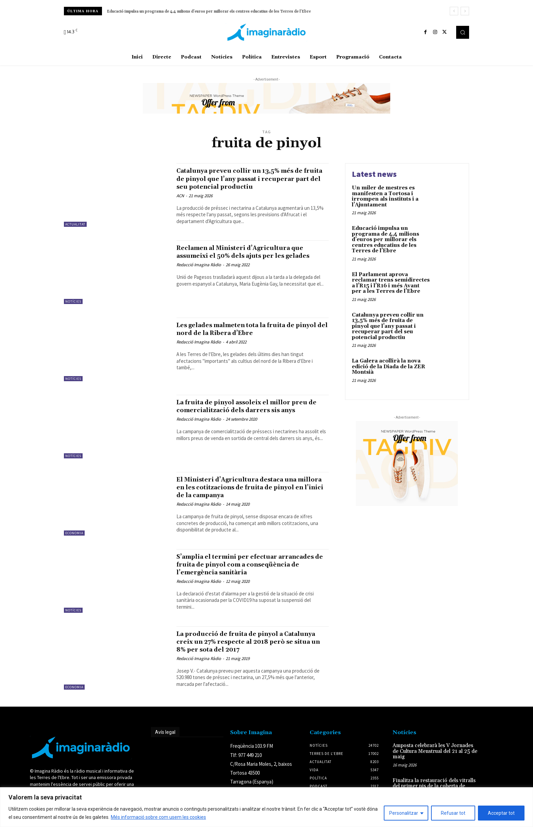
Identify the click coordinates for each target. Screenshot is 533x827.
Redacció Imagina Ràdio (198, 278)
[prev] (454, 11)
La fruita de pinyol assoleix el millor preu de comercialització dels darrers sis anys (252, 415)
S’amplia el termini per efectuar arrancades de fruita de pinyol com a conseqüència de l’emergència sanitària (250, 570)
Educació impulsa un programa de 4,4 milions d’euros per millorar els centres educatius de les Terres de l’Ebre (209, 11)
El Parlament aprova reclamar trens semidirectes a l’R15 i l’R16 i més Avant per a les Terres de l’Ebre (391, 283)
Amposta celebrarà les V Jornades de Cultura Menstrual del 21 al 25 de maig (435, 756)
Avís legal (165, 737)
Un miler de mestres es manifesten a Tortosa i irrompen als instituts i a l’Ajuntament (385, 196)
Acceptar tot (501, 813)
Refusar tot (453, 813)
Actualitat (75, 224)
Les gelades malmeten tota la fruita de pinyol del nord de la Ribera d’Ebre (247, 334)
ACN (180, 203)
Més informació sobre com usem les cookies (158, 817)
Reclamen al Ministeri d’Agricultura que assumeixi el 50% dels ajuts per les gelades (252, 261)
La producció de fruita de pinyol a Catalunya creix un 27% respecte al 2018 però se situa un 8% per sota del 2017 (250, 647)
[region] (266, 807)
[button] (462, 32)
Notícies (73, 307)
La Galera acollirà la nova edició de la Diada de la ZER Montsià (388, 366)
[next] (465, 11)
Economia (74, 538)
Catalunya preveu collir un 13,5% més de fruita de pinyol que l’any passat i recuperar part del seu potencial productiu (251, 182)
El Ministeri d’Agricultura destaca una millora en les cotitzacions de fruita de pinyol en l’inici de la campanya (248, 492)
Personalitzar (403, 813)
